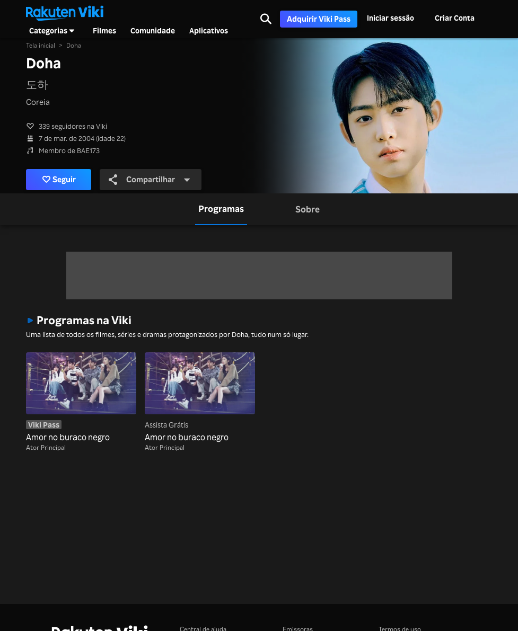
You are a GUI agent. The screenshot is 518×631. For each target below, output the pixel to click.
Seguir (59, 179)
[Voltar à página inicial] (64, 12)
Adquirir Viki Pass (318, 19)
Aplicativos (208, 30)
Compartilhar (149, 179)
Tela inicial (40, 45)
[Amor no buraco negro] (81, 397)
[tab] (221, 209)
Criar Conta (455, 17)
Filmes (104, 30)
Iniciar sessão (390, 17)
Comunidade (152, 30)
